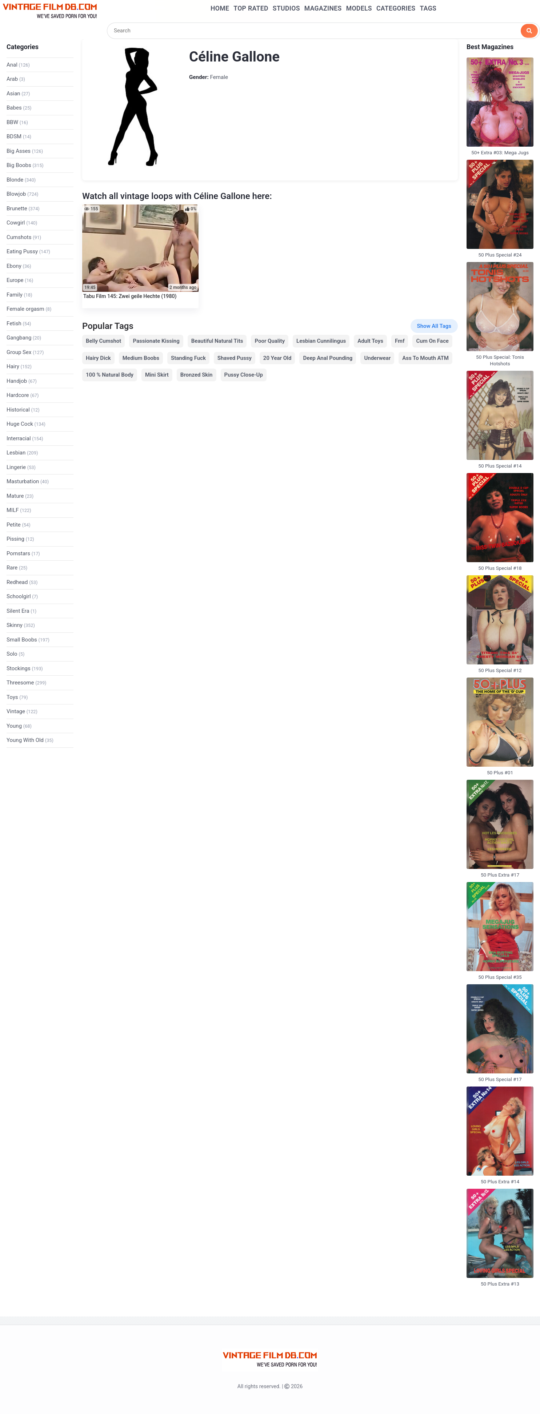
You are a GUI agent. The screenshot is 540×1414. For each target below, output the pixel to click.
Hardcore (23, 395)
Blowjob (22, 194)
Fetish (19, 323)
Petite (19, 524)
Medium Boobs (141, 358)
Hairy (19, 366)
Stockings (25, 668)
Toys (17, 697)
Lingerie (21, 467)
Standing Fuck (188, 358)
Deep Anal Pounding (327, 358)
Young (19, 726)
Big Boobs (25, 165)
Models (359, 8)
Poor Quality (270, 341)
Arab (16, 79)
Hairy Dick (98, 358)
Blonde (21, 179)
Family (19, 294)
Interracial (25, 438)
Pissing (20, 539)
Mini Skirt (157, 375)
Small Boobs (28, 639)
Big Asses (25, 151)
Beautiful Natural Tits (217, 341)
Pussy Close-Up (243, 375)
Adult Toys (370, 341)
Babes (19, 107)
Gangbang (24, 337)
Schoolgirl (22, 596)
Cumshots (24, 237)
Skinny (21, 625)
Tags (428, 8)
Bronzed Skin (196, 375)
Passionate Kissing (156, 341)
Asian (18, 93)
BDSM (19, 136)
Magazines (323, 8)
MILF (19, 510)
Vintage (22, 711)
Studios (286, 8)
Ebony (19, 266)
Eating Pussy (28, 251)
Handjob (22, 381)
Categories (395, 8)
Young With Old (30, 740)
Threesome (27, 682)
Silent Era (21, 611)
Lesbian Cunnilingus (321, 341)
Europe (20, 280)
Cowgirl (22, 222)
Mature (20, 496)
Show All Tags (434, 326)
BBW (17, 122)
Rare (17, 567)
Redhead (22, 582)
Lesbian (22, 452)
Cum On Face (432, 341)
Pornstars (23, 553)
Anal (18, 64)
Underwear (377, 358)
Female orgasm (29, 309)
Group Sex (25, 352)
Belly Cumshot (103, 341)
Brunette (23, 208)
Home (220, 8)
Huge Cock (26, 424)
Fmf (400, 341)
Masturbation (28, 481)
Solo (15, 654)
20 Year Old (277, 358)
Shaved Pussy (234, 358)
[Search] (323, 31)
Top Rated (250, 8)
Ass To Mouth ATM (425, 358)
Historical (23, 409)
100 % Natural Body (109, 375)
